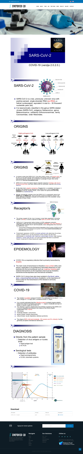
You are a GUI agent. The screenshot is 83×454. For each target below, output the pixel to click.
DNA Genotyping (45, 439)
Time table (52, 6)
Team (45, 6)
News (57, 6)
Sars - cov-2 (44, 436)
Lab (48, 6)
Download (60, 414)
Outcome (44, 442)
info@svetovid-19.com (15, 1)
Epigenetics (44, 440)
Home (37, 6)
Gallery (66, 6)
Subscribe (70, 426)
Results (62, 6)
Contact (72, 6)
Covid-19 (44, 437)
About (41, 6)
